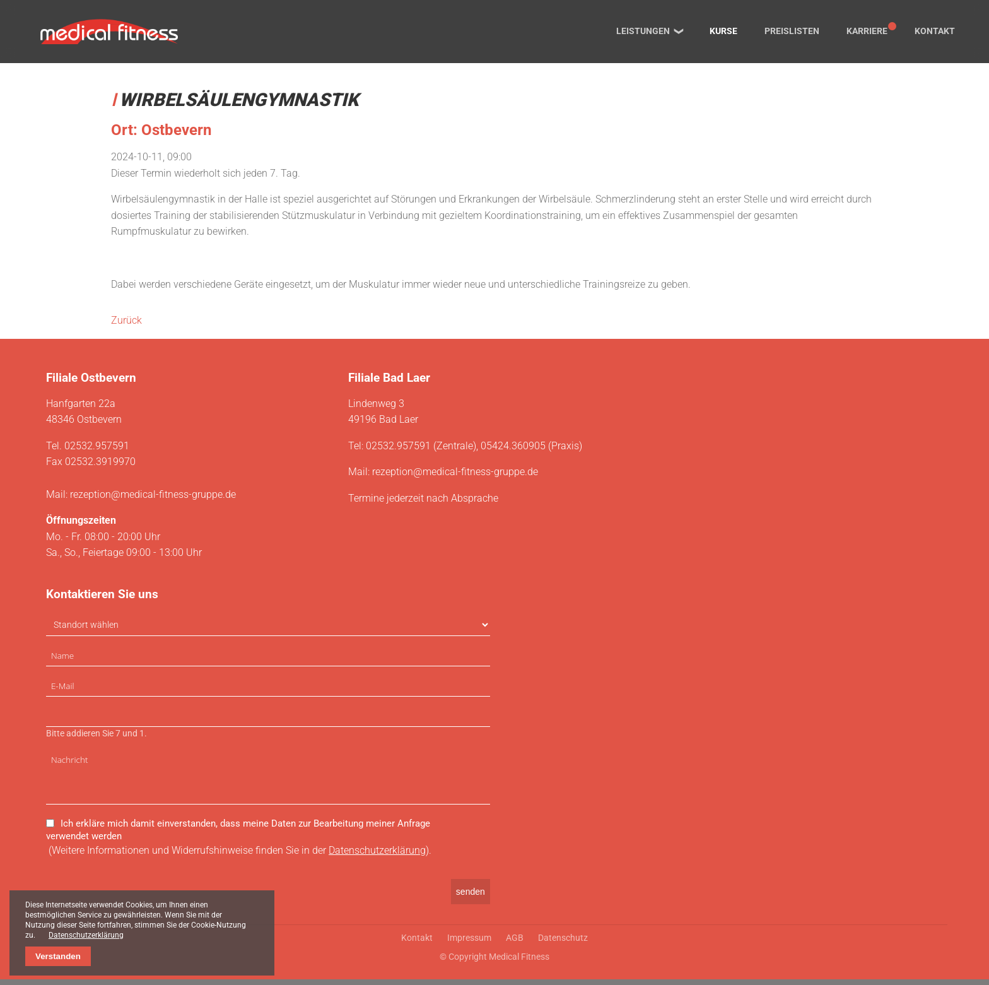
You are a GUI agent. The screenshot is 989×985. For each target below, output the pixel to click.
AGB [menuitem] (515, 943)
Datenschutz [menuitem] (563, 943)
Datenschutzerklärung (377, 856)
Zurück (126, 320)
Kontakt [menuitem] (935, 31)
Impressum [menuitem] (469, 943)
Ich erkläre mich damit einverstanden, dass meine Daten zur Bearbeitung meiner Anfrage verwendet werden (238, 835)
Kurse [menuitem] (723, 31)
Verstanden (58, 956)
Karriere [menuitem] (866, 31)
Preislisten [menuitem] (791, 31)
